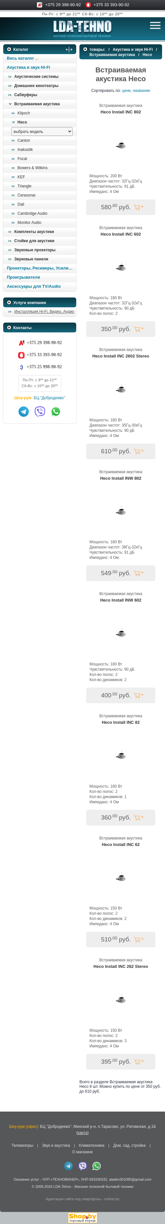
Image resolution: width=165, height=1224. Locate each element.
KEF (21, 177)
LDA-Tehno (62, 1186)
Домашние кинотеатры (36, 85)
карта (82, 1132)
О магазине (82, 1152)
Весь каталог (20, 58)
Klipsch (24, 113)
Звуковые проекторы (34, 250)
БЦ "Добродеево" (49, 398)
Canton (24, 140)
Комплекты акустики (34, 231)
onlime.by (111, 1199)
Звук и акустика (56, 1145)
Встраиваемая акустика (37, 104)
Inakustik (25, 149)
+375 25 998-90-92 (44, 366)
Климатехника (91, 1145)
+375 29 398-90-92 (63, 4)
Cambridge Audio (32, 213)
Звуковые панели (31, 259)
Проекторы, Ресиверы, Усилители (41, 268)
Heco (22, 122)
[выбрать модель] (42, 131)
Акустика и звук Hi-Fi (28, 67)
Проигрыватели (23, 277)
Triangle (24, 186)
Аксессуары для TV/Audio (34, 286)
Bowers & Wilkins (33, 168)
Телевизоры (22, 1145)
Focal (22, 158)
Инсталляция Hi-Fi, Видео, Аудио (44, 311)
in (8, 1191)
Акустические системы (36, 76)
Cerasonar (27, 195)
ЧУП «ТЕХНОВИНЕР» (60, 1179)
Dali (21, 204)
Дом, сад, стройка (129, 1145)
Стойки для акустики (34, 241)
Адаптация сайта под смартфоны (73, 1199)
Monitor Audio (29, 222)
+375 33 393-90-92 (111, 4)
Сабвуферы (25, 95)
